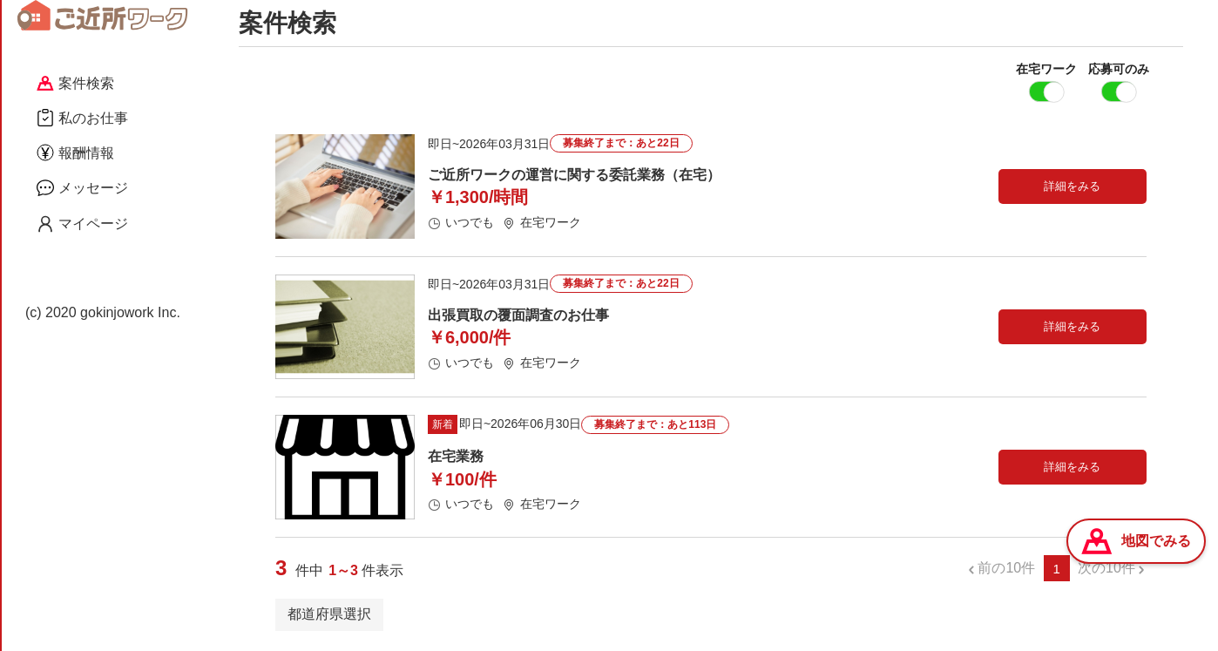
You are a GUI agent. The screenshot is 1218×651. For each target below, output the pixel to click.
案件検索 (75, 83)
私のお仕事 (82, 117)
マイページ (82, 224)
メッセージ (82, 187)
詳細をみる (1072, 186)
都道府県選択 (329, 614)
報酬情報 (75, 152)
